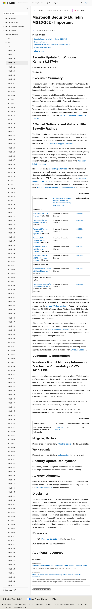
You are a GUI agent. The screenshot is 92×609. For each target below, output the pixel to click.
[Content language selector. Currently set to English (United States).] (12, 599)
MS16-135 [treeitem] (11, 128)
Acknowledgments (43, 488)
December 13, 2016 (49, 539)
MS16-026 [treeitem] (11, 565)
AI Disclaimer (6, 604)
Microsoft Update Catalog (56, 306)
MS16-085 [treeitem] (11, 330)
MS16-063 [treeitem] (11, 419)
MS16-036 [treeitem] (11, 524)
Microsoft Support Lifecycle (61, 144)
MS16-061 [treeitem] (11, 427)
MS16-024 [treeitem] (11, 573)
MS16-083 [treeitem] (11, 338)
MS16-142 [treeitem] (11, 99)
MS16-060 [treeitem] (11, 431)
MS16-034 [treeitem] (11, 532)
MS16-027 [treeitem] (11, 561)
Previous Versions (20, 604)
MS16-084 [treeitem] (11, 334)
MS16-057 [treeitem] (11, 443)
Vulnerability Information (42, 48)
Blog (30, 604)
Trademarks (6, 607)
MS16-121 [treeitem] (11, 184)
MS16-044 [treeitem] (11, 496)
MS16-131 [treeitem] (11, 144)
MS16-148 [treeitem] (11, 79)
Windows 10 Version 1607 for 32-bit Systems (40, 249)
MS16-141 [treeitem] (11, 103)
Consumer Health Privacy (64, 604)
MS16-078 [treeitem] (11, 358)
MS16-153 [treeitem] (11, 59)
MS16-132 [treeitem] (11, 140)
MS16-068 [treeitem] (11, 399)
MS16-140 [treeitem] (11, 107)
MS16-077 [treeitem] (11, 362)
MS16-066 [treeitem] (11, 407)
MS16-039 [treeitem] (11, 512)
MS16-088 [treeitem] (11, 318)
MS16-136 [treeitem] (11, 124)
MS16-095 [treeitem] (11, 289)
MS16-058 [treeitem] (11, 439)
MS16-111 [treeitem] (11, 225)
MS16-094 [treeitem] (11, 294)
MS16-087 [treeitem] (11, 322)
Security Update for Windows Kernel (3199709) (50, 39)
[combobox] (15, 13)
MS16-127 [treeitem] (11, 160)
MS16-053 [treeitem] (11, 459)
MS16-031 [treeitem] (11, 545)
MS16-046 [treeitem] (11, 488)
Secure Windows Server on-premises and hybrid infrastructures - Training (59, 565)
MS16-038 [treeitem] (11, 516)
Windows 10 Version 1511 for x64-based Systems (40, 240)
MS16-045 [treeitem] (11, 492)
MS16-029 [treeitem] (11, 553)
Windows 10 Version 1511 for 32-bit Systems (40, 231)
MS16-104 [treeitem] (11, 253)
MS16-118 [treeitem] (11, 196)
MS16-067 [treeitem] (11, 403)
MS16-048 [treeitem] (11, 480)
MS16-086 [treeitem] (11, 326)
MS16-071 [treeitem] (11, 387)
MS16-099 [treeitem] (11, 273)
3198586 (79, 229)
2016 (64, 10)
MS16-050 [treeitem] (11, 472)
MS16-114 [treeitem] (11, 213)
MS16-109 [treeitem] (11, 233)
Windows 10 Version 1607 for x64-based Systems (40, 258)
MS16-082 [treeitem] (11, 342)
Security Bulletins (52, 10)
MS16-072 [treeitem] (11, 383)
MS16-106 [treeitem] (11, 245)
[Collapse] (27, 9)
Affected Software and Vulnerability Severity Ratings (52, 45)
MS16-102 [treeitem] (11, 261)
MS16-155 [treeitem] (11, 51)
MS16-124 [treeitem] (11, 172)
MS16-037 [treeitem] (11, 520)
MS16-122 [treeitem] (11, 180)
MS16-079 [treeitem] (11, 354)
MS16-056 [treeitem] (11, 447)
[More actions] (88, 10)
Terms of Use (82, 604)
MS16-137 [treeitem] (11, 119)
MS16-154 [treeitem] (11, 55)
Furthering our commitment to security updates (55, 187)
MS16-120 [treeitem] (11, 188)
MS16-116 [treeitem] (11, 205)
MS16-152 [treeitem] (11, 63)
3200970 (79, 247)
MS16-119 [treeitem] (11, 192)
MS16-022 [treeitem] (11, 581)
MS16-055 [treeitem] (11, 451)
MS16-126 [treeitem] (11, 164)
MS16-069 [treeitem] (11, 395)
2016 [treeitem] (9, 47)
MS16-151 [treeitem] (11, 67)
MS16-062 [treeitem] (11, 423)
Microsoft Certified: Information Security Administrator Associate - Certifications (57, 576)
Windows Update (78, 350)
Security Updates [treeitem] (10, 18)
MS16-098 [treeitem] (11, 277)
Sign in (87, 3)
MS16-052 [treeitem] (11, 464)
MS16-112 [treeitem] (11, 221)
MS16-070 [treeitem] (11, 391)
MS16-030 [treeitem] (11, 549)
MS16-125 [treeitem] (11, 168)
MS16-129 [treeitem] (11, 152)
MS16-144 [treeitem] (11, 95)
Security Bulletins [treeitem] (12, 34)
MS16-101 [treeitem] (11, 265)
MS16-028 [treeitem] (11, 557)
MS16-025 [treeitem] (11, 569)
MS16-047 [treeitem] (11, 484)
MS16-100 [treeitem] (11, 269)
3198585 (79, 213)
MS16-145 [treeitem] (11, 91)
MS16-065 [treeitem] (11, 411)
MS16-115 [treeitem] (11, 209)
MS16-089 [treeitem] (11, 314)
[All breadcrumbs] (34, 10)
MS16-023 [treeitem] (11, 577)
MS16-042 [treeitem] (11, 500)
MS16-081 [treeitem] (11, 346)
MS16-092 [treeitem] (11, 302)
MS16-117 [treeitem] (11, 200)
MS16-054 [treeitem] (11, 456)
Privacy (48, 604)
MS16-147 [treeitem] (11, 83)
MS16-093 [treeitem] (11, 298)
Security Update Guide (58, 169)
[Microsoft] (4, 3)
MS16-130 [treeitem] (11, 148)
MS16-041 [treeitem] (11, 504)
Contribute (39, 604)
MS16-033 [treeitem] (11, 536)
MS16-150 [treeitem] (11, 71)
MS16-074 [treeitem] (11, 375)
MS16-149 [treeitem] (11, 75)
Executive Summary (41, 42)
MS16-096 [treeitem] (11, 285)
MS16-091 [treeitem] (11, 306)
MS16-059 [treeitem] (11, 435)
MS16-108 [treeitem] (11, 237)
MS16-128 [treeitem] (11, 156)
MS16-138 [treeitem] (11, 115)
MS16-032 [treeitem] (11, 540)
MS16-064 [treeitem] (11, 415)
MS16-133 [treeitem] (11, 136)
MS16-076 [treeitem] (11, 366)
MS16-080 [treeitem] (11, 350)
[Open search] (81, 3)
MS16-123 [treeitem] (11, 176)
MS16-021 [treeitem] (11, 585)
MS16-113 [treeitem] (11, 217)
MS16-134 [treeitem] (11, 132)
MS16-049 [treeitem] (11, 476)
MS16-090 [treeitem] (11, 310)
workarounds (62, 455)
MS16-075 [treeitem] (11, 370)
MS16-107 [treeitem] (11, 241)
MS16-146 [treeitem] (11, 87)
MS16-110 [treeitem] (11, 229)
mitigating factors (64, 444)
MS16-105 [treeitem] (11, 249)
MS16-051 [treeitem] (11, 468)
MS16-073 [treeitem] (11, 379)
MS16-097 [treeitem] (11, 281)
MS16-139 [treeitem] (11, 111)
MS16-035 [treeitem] (11, 528)
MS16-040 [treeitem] (11, 508)
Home (41, 10)
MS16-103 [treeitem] (11, 257)
